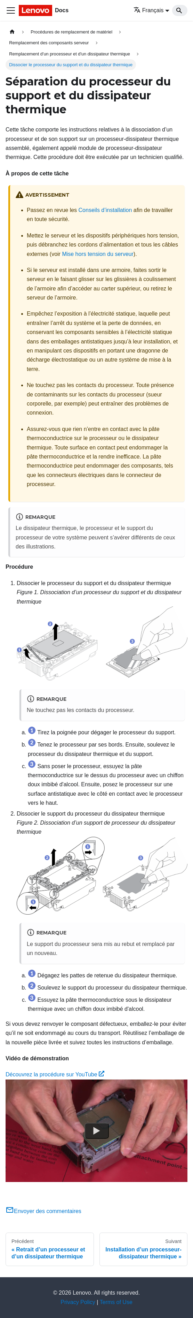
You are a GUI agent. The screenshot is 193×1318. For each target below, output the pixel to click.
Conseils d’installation (105, 210)
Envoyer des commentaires (43, 1211)
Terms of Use (116, 1302)
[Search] (179, 10)
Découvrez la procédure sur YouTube (55, 1074)
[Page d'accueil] (12, 31)
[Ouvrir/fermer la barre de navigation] (11, 10)
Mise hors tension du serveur (97, 254)
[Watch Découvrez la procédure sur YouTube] (97, 1131)
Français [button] (148, 10)
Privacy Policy (78, 1302)
